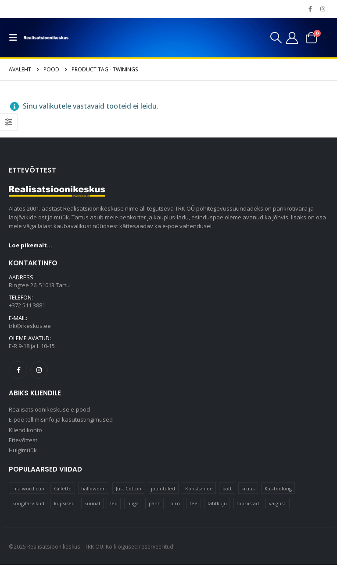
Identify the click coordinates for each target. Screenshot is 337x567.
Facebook (18, 371)
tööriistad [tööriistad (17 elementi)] (248, 505)
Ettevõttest (23, 442)
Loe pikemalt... (30, 245)
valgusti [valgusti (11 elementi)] (278, 505)
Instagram (39, 371)
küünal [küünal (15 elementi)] (92, 505)
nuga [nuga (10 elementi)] (133, 505)
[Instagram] (322, 8)
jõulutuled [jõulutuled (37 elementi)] (163, 490)
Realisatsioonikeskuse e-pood (49, 411)
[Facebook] (310, 8)
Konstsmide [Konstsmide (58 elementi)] (199, 490)
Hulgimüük (23, 453)
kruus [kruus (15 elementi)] (248, 490)
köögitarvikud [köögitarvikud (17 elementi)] (28, 505)
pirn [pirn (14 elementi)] (175, 505)
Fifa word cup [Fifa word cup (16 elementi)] (28, 490)
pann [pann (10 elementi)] (155, 505)
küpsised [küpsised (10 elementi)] (64, 505)
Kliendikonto (25, 432)
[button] (15, 37)
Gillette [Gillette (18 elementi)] (63, 490)
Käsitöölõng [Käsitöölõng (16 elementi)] (278, 490)
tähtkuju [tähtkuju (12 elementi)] (217, 505)
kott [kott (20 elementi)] (227, 490)
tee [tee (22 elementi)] (193, 505)
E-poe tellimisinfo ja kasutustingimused (61, 421)
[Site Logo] (46, 37)
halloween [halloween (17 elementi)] (93, 490)
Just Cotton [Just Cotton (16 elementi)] (128, 490)
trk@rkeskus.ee (30, 327)
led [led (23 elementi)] (114, 505)
